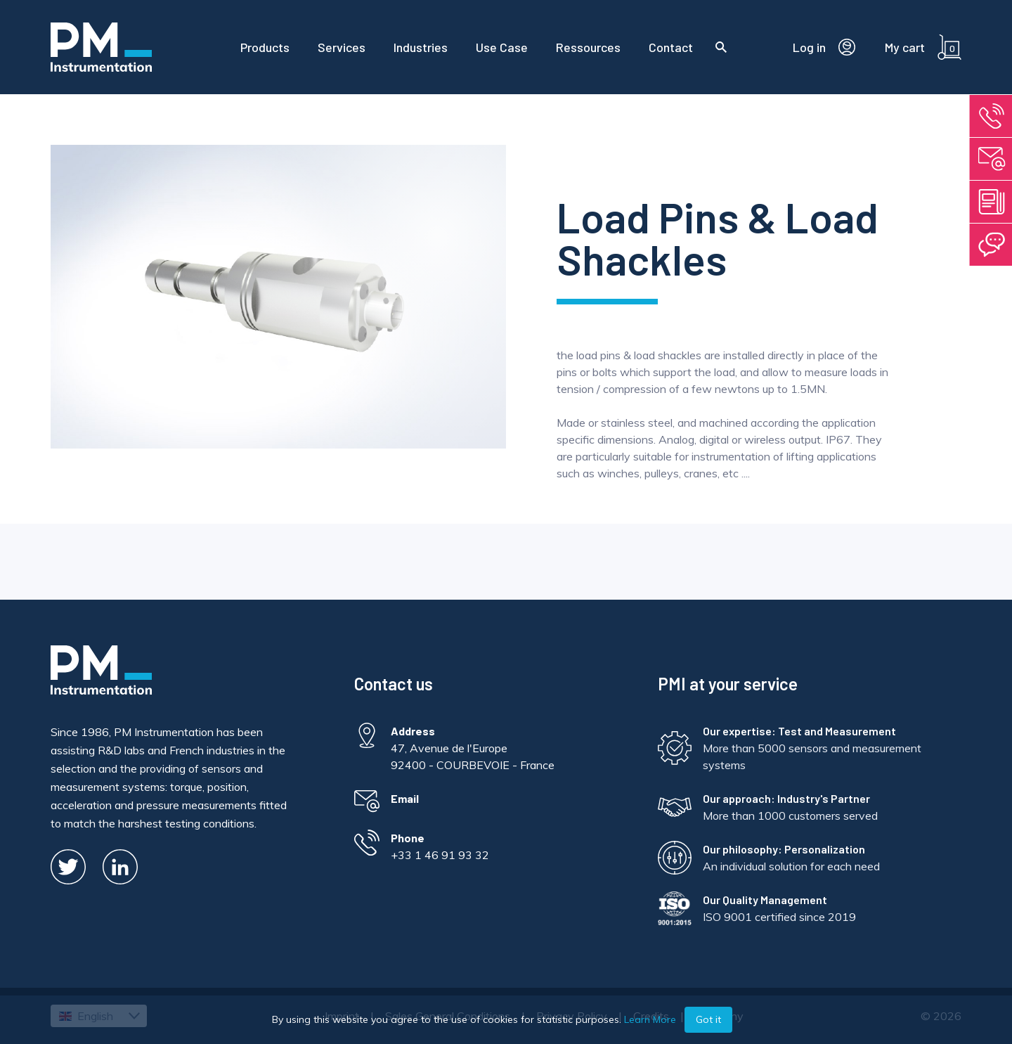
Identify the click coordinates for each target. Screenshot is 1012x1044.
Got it (708, 1019)
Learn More (650, 1019)
